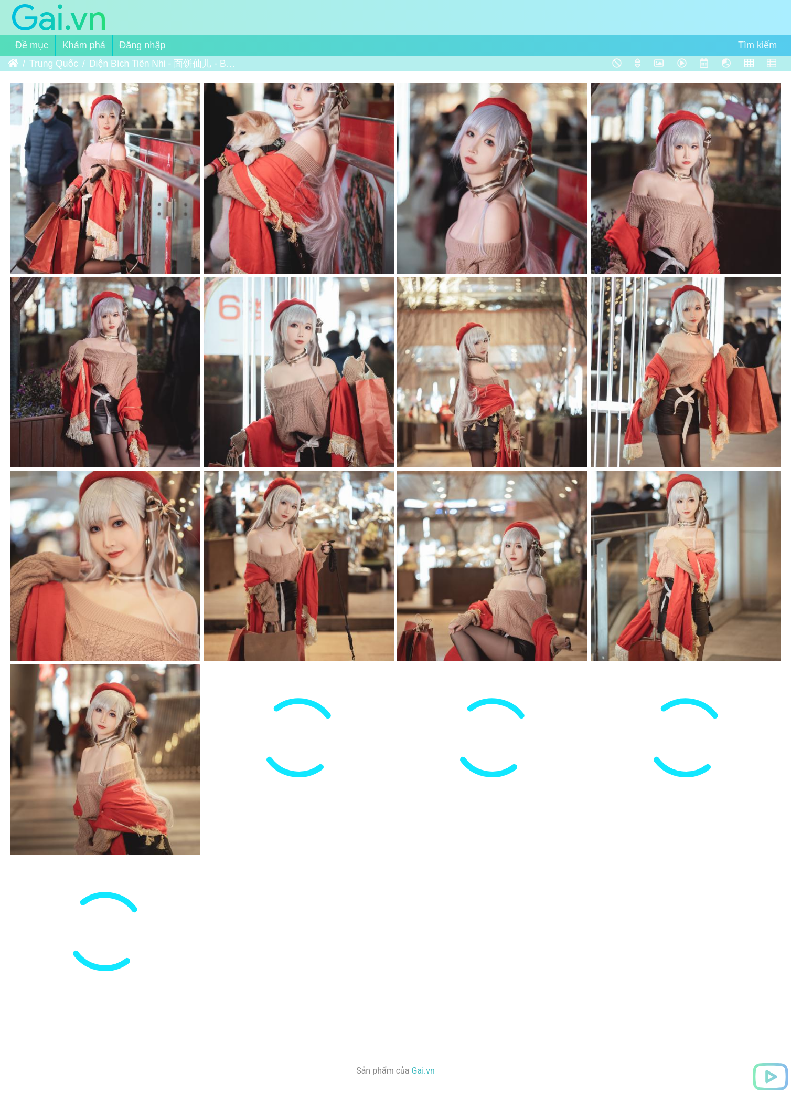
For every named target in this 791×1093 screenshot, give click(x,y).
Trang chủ (13, 63)
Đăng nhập (142, 45)
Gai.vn (423, 1071)
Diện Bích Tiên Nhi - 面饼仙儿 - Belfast (162, 63)
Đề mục (31, 45)
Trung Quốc (53, 63)
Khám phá (83, 45)
